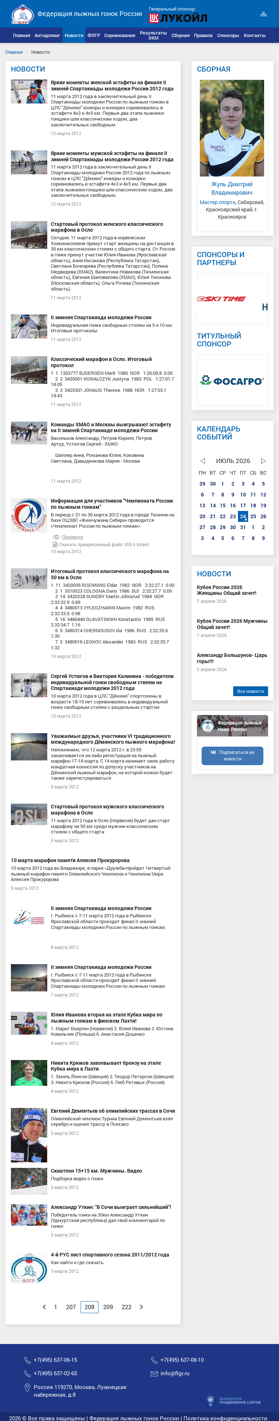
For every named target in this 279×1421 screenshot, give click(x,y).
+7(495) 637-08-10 (182, 1360)
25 (253, 516)
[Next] (141, 1307)
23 (233, 516)
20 (202, 516)
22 (223, 516)
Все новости (250, 691)
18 (253, 505)
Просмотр (68, 537)
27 (202, 527)
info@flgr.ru (175, 1373)
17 (243, 505)
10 (243, 494)
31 (243, 527)
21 (213, 516)
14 (213, 505)
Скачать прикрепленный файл (87, 544)
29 (202, 483)
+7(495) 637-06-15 (55, 1360)
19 (263, 505)
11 (253, 494)
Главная (14, 52)
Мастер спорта (217, 202)
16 (233, 505)
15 (223, 505)
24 (243, 516)
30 (213, 483)
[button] (47, 35)
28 (213, 527)
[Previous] (44, 1307)
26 (263, 516)
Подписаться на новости (236, 755)
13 (202, 505)
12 (263, 494)
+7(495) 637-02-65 (55, 1373)
